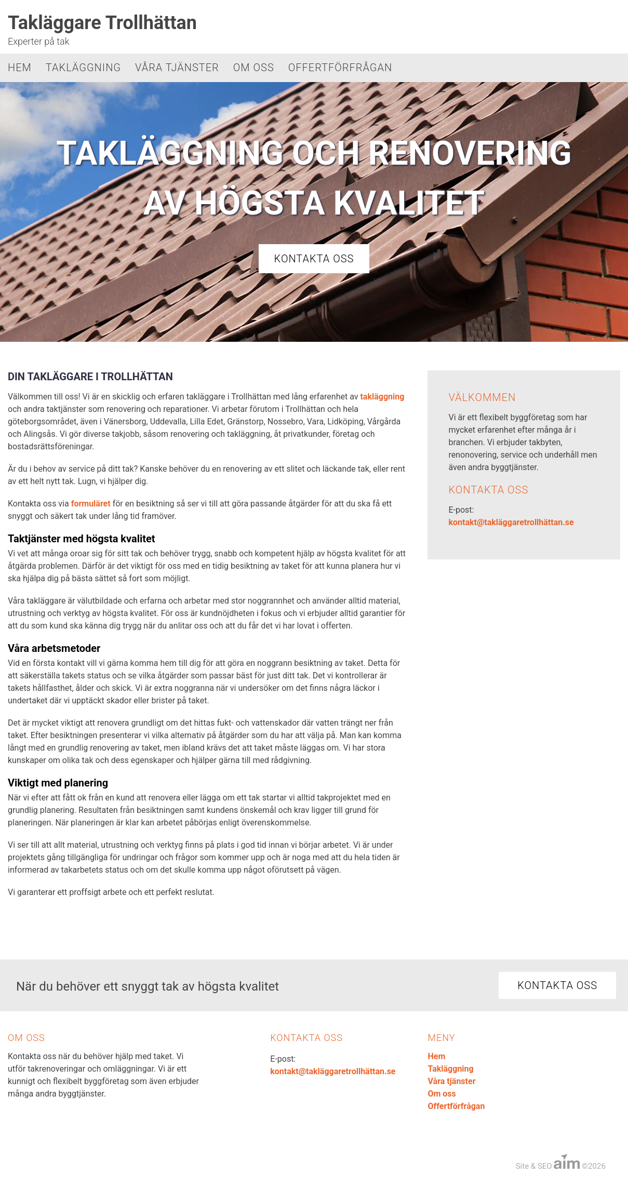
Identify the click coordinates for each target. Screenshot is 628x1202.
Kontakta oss (314, 258)
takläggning (382, 397)
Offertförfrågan (340, 67)
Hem (20, 67)
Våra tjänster (177, 67)
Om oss (253, 67)
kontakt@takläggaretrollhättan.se (510, 522)
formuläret (91, 504)
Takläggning (83, 67)
